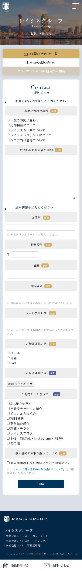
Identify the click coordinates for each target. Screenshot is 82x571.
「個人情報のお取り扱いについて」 (43, 470)
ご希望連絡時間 (41, 374)
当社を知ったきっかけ (41, 395)
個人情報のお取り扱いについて (41, 454)
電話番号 (40, 287)
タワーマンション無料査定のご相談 (41, 72)
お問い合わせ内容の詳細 (41, 151)
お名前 (41, 218)
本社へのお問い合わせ (41, 63)
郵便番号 (40, 245)
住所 (40, 266)
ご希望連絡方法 (41, 345)
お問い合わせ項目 (40, 112)
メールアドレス (41, 314)
